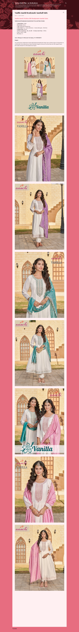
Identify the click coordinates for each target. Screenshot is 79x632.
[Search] (66, 3)
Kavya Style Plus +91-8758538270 (26, 3)
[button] (63, 13)
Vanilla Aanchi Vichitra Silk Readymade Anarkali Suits (31, 18)
